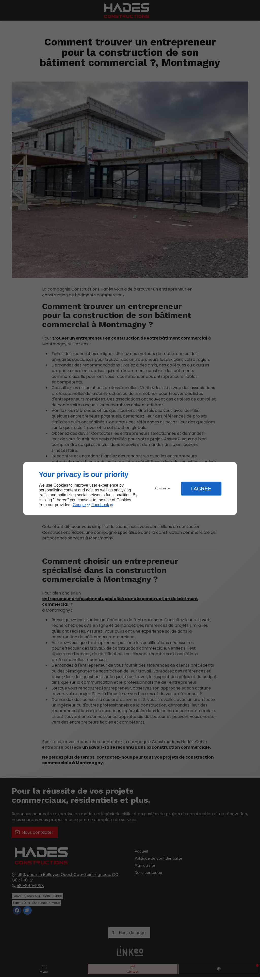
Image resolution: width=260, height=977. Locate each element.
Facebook (100, 505)
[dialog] (130, 488)
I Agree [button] (201, 488)
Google (79, 505)
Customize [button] (162, 488)
